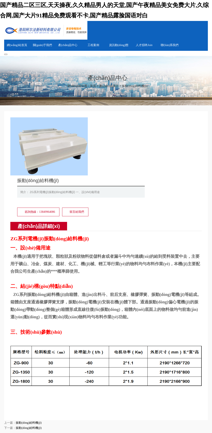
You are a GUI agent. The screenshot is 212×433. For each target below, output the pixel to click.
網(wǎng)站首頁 (14, 410)
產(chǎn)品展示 (109, 86)
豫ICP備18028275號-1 (29, 429)
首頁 (93, 86)
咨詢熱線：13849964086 (104, 153)
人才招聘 (120, 410)
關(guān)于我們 (37, 410)
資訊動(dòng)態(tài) (99, 410)
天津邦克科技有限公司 (113, 400)
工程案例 (78, 410)
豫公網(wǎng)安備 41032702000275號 (69, 429)
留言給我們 (141, 153)
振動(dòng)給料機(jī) (135, 86)
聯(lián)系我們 (138, 410)
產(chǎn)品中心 (59, 410)
